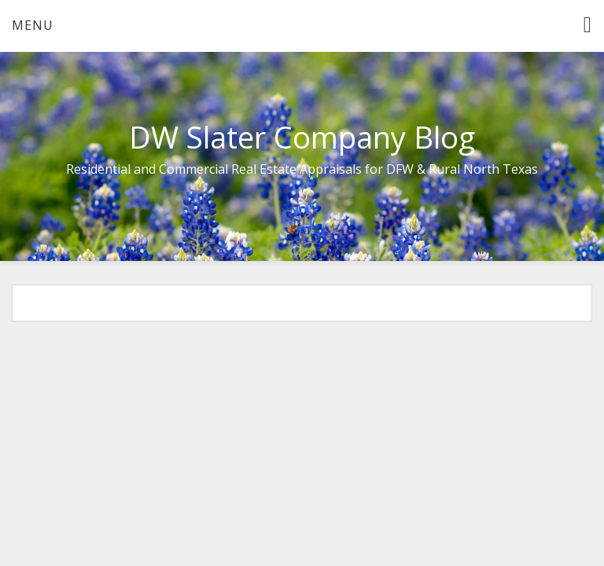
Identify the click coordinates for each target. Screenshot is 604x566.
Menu (32, 25)
